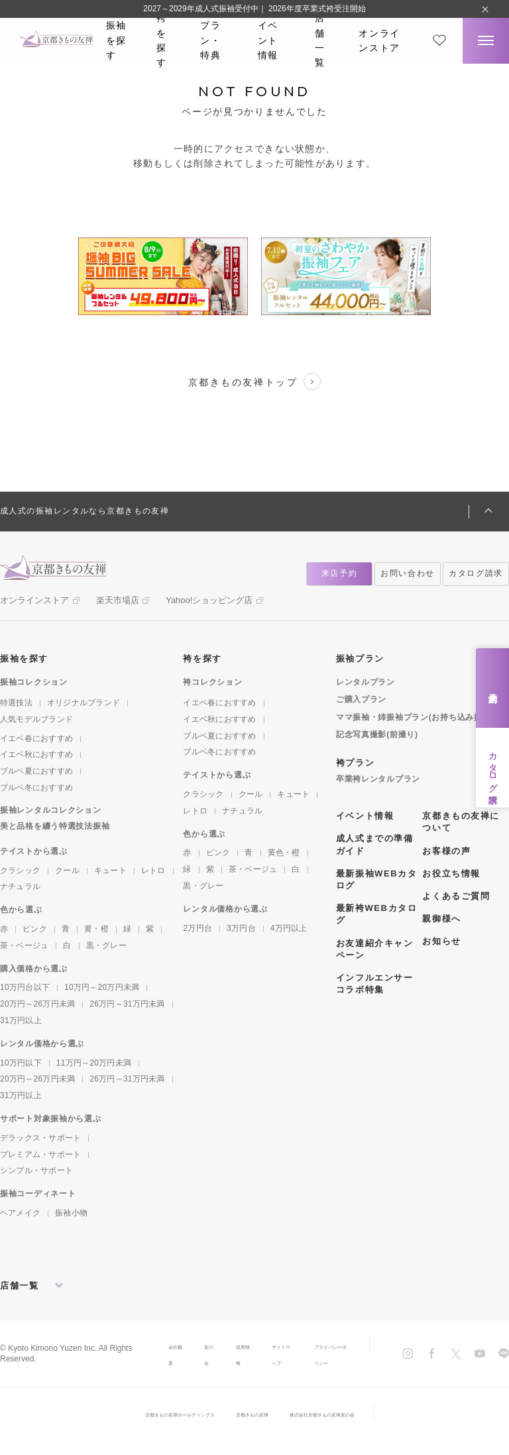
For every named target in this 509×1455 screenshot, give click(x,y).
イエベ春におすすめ (36, 738)
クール (67, 870)
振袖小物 (71, 1212)
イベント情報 (268, 40)
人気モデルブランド (36, 719)
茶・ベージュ (24, 945)
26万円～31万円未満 (126, 1003)
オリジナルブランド (83, 702)
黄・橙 (96, 929)
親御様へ (441, 919)
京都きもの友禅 (254, 1429)
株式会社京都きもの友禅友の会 (358, 1429)
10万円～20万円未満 (101, 987)
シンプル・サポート (36, 1170)
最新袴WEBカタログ (376, 914)
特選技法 (16, 702)
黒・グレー (106, 945)
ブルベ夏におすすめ (36, 771)
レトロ (153, 870)
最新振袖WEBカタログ (376, 879)
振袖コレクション (34, 682)
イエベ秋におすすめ (36, 754)
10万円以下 (21, 1063)
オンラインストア (379, 40)
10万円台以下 (25, 987)
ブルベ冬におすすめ (36, 787)
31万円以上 (21, 1020)
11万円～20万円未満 (93, 1063)
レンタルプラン (365, 682)
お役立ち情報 (451, 873)
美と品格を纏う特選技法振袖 (54, 826)
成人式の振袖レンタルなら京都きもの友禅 (84, 511)
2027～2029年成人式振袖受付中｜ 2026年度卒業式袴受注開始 (254, 8)
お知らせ (441, 941)
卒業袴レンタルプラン (378, 779)
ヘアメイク (20, 1212)
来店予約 (493, 688)
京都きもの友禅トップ (254, 381)
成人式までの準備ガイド (374, 844)
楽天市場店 (117, 600)
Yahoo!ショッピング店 (209, 600)
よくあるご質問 (456, 896)
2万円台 (197, 928)
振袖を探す (116, 40)
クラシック (20, 870)
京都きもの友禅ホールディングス (145, 1429)
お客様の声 (446, 851)
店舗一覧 (320, 40)
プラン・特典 (210, 40)
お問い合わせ (407, 573)
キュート (110, 870)
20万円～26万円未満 (37, 1003)
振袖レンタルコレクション (50, 810)
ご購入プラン (361, 699)
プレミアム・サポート (40, 1154)
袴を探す (161, 40)
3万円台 (241, 928)
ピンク (35, 929)
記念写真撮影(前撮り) (377, 734)
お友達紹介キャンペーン (374, 949)
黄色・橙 (284, 852)
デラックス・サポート (40, 1138)
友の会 (189, 1362)
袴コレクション (212, 682)
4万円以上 (289, 928)
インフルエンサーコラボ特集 (374, 984)
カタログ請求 (493, 767)
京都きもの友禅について (460, 822)
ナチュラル (20, 886)
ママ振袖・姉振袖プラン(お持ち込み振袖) (415, 717)
